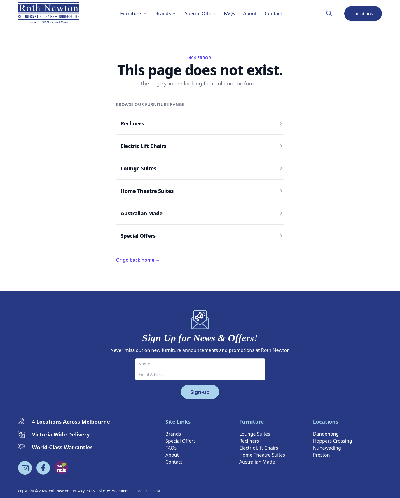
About (172, 455)
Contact (173, 462)
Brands (173, 434)
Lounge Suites (138, 168)
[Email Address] (200, 374)
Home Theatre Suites (147, 190)
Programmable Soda (128, 490)
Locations (363, 13)
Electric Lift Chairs (143, 145)
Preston (321, 455)
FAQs (171, 448)
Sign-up (199, 391)
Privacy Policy (84, 490)
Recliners (132, 123)
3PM (156, 490)
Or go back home (138, 260)
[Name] (200, 363)
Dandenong (326, 434)
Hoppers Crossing (332, 441)
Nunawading (327, 448)
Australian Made (142, 213)
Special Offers (138, 235)
